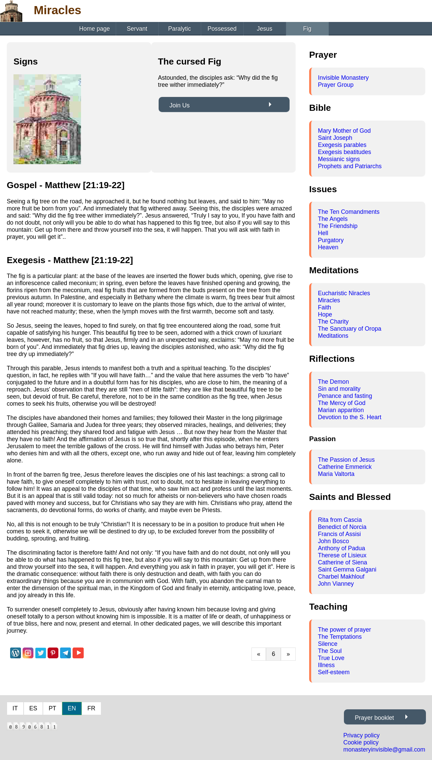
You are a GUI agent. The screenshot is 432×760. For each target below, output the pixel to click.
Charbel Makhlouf (341, 576)
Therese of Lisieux (342, 555)
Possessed (222, 28)
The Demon (333, 381)
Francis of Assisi (339, 534)
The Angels (333, 219)
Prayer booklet (374, 717)
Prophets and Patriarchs (350, 166)
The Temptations (340, 636)
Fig (307, 28)
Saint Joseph (335, 137)
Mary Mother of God (344, 130)
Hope (325, 314)
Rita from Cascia (340, 519)
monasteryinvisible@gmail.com (384, 749)
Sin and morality (339, 388)
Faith (324, 307)
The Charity (333, 321)
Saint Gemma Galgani (347, 569)
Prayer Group (336, 84)
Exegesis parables (342, 145)
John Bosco (333, 541)
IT (15, 708)
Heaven (328, 247)
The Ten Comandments (349, 211)
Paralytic (179, 28)
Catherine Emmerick (345, 466)
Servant (137, 28)
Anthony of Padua (341, 548)
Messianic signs (339, 159)
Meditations (333, 335)
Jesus (264, 28)
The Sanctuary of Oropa (349, 328)
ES (33, 708)
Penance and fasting (345, 395)
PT (52, 708)
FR (91, 708)
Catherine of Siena (342, 562)
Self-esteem (334, 672)
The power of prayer (344, 629)
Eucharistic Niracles (344, 293)
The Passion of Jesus (346, 459)
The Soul (330, 651)
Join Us (179, 105)
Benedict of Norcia (342, 527)
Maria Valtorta (336, 474)
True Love (331, 658)
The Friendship (337, 226)
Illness (326, 665)
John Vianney (336, 583)
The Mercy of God (342, 403)
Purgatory (331, 240)
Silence (328, 643)
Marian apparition (341, 410)
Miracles (329, 300)
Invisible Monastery (343, 77)
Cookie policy (361, 742)
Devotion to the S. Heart (349, 417)
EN (72, 708)
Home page (94, 28)
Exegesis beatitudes (344, 152)
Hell (323, 233)
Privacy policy (361, 735)
